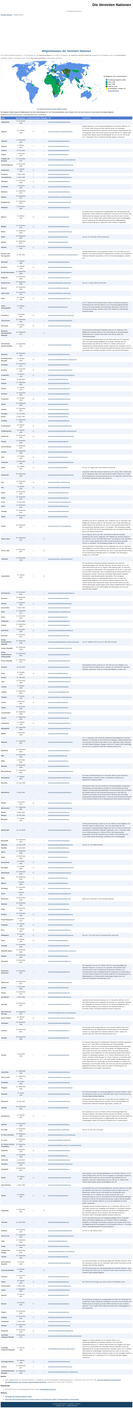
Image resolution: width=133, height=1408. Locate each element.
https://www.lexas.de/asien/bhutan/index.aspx (58, 242)
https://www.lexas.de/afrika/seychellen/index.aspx (59, 1072)
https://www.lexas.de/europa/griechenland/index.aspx (60, 425)
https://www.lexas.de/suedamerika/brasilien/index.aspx (60, 267)
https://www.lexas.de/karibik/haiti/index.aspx (57, 457)
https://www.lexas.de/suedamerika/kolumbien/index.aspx (60, 630)
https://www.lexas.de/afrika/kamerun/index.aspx (58, 598)
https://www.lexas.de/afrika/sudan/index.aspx (58, 1155)
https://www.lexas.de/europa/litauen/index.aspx (58, 718)
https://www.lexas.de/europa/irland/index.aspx (58, 492)
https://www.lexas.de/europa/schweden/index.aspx (59, 1023)
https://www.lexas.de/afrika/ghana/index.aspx (58, 416)
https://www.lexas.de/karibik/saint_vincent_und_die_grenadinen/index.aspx (64, 1145)
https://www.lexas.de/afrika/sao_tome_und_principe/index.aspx (62, 1012)
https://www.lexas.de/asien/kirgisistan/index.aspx (59, 621)
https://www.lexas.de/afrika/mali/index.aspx (57, 755)
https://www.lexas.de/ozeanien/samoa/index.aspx (59, 992)
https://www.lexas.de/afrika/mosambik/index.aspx (59, 840)
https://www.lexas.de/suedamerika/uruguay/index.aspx (60, 1317)
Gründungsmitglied (33, 118)
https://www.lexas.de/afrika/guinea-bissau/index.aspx (59, 446)
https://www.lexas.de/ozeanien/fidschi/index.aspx (59, 388)
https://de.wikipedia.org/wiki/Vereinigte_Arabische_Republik (61, 1348)
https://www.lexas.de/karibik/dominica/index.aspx (59, 354)
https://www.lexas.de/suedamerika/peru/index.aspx (59, 930)
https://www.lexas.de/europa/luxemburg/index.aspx (59, 723)
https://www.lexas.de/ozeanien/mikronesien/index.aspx (60, 808)
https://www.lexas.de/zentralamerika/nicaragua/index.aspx (61, 867)
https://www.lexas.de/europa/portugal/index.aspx (58, 945)
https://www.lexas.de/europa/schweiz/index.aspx (58, 1030)
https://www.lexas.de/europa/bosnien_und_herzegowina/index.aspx (63, 254)
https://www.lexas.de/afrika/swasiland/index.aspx (59, 1169)
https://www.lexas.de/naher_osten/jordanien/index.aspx (60, 559)
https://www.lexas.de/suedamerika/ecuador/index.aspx (60, 369)
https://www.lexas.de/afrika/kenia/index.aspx (58, 617)
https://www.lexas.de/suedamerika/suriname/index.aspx (60, 1164)
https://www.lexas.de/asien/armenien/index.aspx (58, 174)
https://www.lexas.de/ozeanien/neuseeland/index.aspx (60, 862)
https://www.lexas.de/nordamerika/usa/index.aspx (59, 1361)
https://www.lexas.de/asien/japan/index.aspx (58, 516)
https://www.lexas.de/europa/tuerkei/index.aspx (58, 1281)
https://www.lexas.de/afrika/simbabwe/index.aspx (59, 1082)
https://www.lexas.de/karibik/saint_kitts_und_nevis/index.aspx (61, 1134)
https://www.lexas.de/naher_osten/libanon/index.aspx (60, 697)
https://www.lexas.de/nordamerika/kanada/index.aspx (60, 603)
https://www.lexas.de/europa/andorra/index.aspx (58, 150)
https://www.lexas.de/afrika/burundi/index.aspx (58, 288)
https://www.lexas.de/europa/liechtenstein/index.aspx (59, 712)
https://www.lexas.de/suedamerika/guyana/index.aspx (60, 451)
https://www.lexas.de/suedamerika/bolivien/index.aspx (60, 247)
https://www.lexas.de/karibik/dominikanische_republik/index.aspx (62, 359)
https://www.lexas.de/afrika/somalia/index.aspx (58, 1107)
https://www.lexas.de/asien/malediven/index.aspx (59, 750)
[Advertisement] (66, 32)
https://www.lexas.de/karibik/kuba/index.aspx (58, 673)
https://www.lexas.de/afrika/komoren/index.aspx (58, 635)
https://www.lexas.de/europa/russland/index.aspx (59, 971)
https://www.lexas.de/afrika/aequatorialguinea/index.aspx (60, 164)
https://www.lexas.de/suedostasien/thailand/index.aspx (60, 1230)
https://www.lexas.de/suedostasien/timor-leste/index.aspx (60, 1235)
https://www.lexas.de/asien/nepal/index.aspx (58, 857)
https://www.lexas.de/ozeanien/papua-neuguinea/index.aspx (61, 919)
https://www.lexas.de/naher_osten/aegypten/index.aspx (60, 131)
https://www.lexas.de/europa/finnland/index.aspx (58, 393)
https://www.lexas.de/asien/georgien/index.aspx (58, 413)
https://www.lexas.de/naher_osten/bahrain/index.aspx (60, 197)
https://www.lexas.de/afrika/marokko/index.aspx (58, 766)
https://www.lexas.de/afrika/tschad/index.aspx (58, 1256)
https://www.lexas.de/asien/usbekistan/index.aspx (59, 1321)
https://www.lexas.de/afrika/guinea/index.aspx (58, 441)
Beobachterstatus (113, 91)
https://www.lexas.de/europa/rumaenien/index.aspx (59, 961)
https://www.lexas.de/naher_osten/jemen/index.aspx (59, 526)
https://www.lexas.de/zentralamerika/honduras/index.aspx (60, 462)
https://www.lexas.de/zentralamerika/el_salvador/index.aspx (61, 375)
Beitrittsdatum (21, 118)
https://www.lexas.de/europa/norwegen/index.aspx (59, 888)
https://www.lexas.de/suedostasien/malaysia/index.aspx (60, 742)
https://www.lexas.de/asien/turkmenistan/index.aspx (59, 1285)
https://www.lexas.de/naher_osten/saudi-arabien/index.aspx (61, 1017)
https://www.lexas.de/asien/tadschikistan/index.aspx (59, 1185)
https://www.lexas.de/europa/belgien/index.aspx (58, 226)
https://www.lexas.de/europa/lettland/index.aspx (58, 691)
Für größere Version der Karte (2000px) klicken (52, 109)
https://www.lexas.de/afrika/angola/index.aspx (58, 154)
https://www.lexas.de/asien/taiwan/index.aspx (58, 1195)
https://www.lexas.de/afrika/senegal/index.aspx (58, 1037)
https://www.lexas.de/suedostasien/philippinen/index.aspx (60, 935)
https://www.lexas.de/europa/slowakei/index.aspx (59, 1094)
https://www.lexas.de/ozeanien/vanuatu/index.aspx (59, 1325)
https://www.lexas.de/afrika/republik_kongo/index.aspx (60, 648)
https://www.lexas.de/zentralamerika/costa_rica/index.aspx (61, 315)
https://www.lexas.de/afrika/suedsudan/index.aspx (59, 1159)
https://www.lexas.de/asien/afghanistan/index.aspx (59, 122)
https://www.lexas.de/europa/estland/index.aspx (58, 383)
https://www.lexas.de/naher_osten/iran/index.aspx (59, 487)
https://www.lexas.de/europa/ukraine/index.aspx (58, 1303)
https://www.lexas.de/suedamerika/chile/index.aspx (59, 298)
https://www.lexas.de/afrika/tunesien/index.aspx (58, 1276)
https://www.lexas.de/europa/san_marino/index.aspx (59, 997)
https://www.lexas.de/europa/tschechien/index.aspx (59, 1263)
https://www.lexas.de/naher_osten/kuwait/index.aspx (59, 677)
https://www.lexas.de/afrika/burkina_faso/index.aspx (59, 282)
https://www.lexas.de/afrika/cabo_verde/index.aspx (59, 293)
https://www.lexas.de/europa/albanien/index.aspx (59, 141)
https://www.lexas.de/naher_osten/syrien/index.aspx (59, 1177)
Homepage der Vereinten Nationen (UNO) (18, 1396)
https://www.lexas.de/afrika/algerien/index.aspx (58, 146)
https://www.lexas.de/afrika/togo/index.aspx (57, 1241)
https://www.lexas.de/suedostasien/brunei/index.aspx (59, 272)
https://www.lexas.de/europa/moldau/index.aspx (58, 812)
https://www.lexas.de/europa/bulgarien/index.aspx (59, 277)
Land (3, 118)
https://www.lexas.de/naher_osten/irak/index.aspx (59, 482)
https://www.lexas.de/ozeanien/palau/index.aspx (58, 909)
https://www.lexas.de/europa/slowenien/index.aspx (59, 1101)
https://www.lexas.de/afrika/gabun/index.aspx (58, 404)
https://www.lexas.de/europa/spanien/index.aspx (58, 1124)
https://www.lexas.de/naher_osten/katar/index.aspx (59, 611)
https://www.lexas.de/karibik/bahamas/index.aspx (59, 191)
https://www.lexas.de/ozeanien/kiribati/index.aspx (59, 625)
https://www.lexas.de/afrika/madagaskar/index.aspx (59, 728)
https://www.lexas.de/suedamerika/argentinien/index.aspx (60, 170)
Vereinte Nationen (6, 15)
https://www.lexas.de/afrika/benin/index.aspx (58, 236)
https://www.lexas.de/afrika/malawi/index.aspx (58, 733)
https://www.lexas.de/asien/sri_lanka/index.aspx (58, 1129)
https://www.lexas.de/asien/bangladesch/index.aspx (59, 202)
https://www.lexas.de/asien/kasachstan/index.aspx (59, 607)
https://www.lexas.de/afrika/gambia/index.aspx (58, 409)
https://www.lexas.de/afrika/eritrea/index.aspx (58, 379)
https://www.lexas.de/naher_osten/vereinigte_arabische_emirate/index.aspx (64, 1335)
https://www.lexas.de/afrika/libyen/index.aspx (58, 707)
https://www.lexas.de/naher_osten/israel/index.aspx (59, 502)
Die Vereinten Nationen (111, 5)
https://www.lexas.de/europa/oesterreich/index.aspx (59, 898)
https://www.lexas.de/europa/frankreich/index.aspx (59, 399)
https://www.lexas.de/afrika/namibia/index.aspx (58, 847)
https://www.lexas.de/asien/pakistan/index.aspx (58, 904)
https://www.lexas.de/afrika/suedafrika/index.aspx (59, 1150)
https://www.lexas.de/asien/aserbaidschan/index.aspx (60, 177)
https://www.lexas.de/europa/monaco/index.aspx (58, 815)
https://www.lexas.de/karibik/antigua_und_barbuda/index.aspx (61, 159)
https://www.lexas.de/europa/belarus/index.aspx (58, 216)
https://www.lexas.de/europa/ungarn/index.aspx (58, 1312)
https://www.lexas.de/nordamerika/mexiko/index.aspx (59, 802)
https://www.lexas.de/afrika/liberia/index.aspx (58, 702)
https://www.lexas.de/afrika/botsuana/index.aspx (58, 262)
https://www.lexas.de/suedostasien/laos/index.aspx (59, 681)
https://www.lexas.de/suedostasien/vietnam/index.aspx (60, 1366)
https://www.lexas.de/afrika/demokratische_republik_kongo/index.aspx (63, 641)
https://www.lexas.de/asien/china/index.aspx (58, 306)
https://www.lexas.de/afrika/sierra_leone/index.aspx (59, 1077)
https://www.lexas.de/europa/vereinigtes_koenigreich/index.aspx (62, 431)
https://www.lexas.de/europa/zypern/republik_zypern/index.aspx (62, 950)
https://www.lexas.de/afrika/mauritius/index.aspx (58, 782)
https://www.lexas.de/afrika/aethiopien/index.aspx (59, 181)
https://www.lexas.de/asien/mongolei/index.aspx (58, 819)
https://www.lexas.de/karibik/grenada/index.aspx (58, 420)
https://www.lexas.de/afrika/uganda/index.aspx (58, 1295)
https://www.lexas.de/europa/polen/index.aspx (58, 940)
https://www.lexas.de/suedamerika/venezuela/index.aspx (60, 1330)
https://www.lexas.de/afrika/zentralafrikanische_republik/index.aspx (63, 1371)
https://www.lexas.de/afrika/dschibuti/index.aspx (58, 364)
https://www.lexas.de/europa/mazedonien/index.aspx (59, 792)
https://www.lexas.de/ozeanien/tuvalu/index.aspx (58, 1290)
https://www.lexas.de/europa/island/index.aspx (58, 497)
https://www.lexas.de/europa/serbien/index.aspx (58, 1055)
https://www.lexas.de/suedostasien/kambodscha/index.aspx (61, 593)
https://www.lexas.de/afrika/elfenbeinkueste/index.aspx (60, 320)
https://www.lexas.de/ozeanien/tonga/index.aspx (58, 1246)
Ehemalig (44, 118)
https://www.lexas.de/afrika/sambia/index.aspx (58, 987)
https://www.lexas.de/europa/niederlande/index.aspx (59, 872)
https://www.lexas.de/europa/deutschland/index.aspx (59, 344)
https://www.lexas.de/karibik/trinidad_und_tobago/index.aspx (61, 1251)
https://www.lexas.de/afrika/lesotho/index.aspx (58, 686)
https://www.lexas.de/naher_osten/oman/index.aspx (59, 893)
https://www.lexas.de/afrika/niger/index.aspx (57, 878)
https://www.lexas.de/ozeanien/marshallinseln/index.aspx (60, 771)
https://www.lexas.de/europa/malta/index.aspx (58, 760)
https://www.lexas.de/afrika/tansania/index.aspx (58, 1222)
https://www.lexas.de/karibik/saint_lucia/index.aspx (59, 1140)
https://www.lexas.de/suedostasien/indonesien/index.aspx (60, 474)
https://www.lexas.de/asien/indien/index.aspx (58, 467)
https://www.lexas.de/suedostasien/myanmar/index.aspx (60, 844)
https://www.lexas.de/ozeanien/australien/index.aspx (59, 186)
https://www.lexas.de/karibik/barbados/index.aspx (59, 207)
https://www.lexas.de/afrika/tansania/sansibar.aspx (59, 1004)
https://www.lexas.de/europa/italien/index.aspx (58, 506)
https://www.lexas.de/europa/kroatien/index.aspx (58, 667)
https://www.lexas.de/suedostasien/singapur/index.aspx (60, 1087)
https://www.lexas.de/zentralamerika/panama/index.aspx (60, 914)
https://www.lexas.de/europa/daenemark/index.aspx (59, 325)
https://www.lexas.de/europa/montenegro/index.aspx (59, 830)
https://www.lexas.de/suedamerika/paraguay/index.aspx (60, 924)
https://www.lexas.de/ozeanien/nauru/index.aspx (58, 851)
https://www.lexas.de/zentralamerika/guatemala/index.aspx (61, 436)
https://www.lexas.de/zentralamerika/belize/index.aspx (60, 231)
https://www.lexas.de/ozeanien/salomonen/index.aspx (60, 982)
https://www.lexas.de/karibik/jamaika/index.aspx (58, 511)
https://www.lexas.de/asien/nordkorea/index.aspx (59, 654)
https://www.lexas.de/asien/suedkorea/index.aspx (59, 660)
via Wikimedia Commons (48, 1389)
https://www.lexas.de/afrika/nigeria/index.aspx (58, 883)
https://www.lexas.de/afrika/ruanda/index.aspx (58, 956)
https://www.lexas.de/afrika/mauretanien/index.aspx (59, 777)
